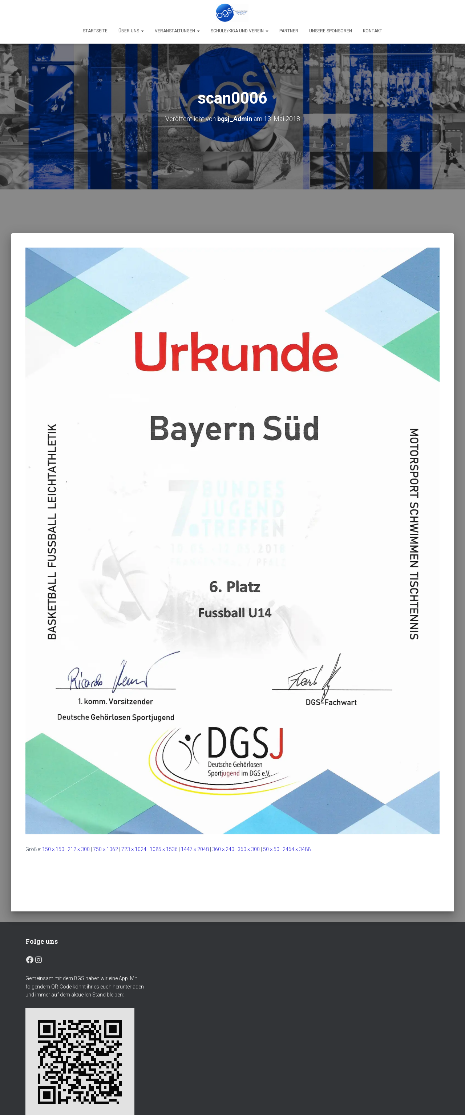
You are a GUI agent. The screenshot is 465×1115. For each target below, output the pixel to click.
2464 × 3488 (297, 849)
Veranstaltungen (177, 30)
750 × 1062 (105, 849)
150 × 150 (53, 849)
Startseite (95, 30)
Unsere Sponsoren (330, 30)
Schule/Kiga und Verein (239, 30)
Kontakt (372, 30)
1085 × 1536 (164, 849)
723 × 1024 (133, 849)
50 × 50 (271, 849)
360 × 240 (223, 849)
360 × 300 (249, 849)
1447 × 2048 (195, 849)
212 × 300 (79, 849)
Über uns (131, 30)
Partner (288, 30)
